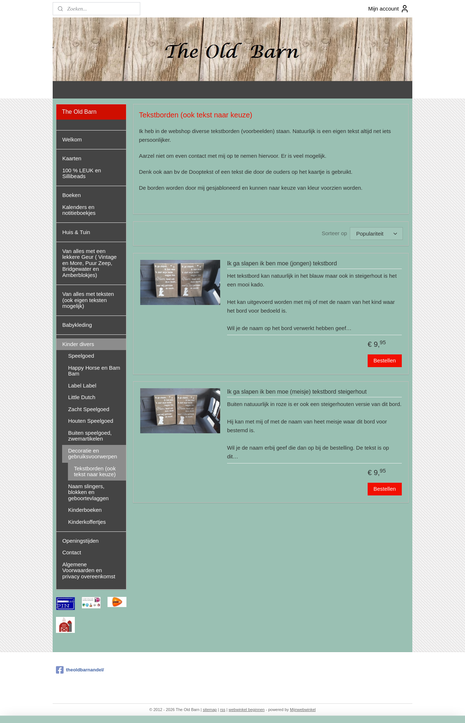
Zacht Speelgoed (88, 409)
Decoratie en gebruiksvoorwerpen (92, 453)
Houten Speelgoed (90, 421)
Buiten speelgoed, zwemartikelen (90, 436)
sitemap (210, 709)
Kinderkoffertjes (87, 522)
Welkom (72, 139)
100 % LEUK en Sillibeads (81, 173)
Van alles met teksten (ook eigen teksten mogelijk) (88, 300)
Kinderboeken (85, 510)
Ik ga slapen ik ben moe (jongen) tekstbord (282, 263)
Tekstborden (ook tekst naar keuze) (95, 471)
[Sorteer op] (377, 234)
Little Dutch (81, 397)
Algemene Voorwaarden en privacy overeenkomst (88, 570)
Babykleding (77, 325)
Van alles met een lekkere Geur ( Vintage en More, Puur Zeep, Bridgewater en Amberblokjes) (89, 263)
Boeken (71, 195)
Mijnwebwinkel (303, 709)
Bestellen (384, 360)
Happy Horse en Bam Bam (94, 371)
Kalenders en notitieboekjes (79, 210)
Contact (71, 552)
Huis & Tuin (76, 232)
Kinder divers (78, 344)
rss (223, 709)
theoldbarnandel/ (80, 670)
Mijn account (388, 8)
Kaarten (71, 158)
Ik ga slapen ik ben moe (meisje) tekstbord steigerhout (297, 392)
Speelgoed (81, 356)
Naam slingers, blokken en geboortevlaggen (88, 492)
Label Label (82, 385)
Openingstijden (80, 541)
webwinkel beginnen (246, 709)
